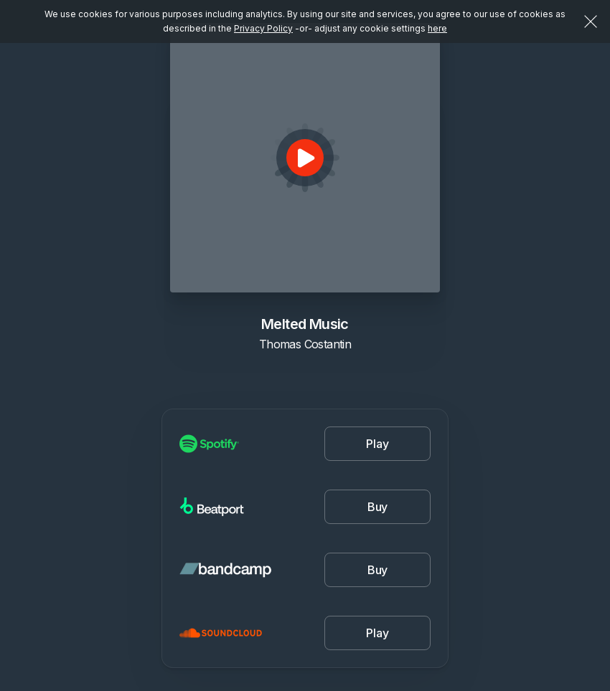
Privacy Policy (263, 28)
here (437, 28)
